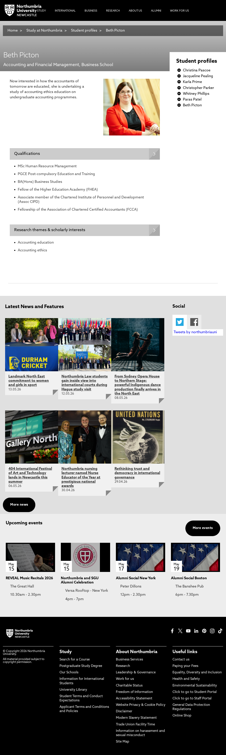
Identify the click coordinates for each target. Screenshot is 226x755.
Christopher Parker (198, 88)
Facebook (194, 322)
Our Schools (68, 672)
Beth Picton (115, 30)
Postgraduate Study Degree (80, 666)
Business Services (129, 659)
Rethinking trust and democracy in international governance (137, 473)
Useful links (184, 652)
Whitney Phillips (196, 94)
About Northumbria (136, 652)
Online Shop (181, 716)
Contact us (180, 659)
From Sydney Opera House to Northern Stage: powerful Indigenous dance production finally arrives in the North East (138, 385)
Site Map (122, 741)
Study (65, 652)
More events (203, 528)
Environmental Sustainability (194, 685)
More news (19, 505)
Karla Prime (192, 82)
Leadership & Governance (136, 672)
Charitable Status (129, 685)
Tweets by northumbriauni (195, 332)
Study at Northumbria (44, 30)
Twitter (180, 322)
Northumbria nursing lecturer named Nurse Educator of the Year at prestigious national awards (80, 477)
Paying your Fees (185, 666)
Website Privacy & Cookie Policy (140, 705)
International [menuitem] (65, 11)
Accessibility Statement (134, 698)
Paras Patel (192, 99)
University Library (73, 690)
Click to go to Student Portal (194, 692)
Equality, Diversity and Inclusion (197, 672)
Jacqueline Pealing (198, 76)
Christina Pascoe (196, 70)
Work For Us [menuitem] (179, 11)
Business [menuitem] (91, 11)
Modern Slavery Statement (136, 718)
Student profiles (84, 30)
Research (123, 666)
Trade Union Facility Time (135, 724)
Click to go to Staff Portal (192, 698)
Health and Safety (186, 679)
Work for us (125, 679)
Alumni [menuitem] (156, 11)
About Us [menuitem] (135, 11)
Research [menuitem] (113, 11)
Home (13, 30)
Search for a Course (74, 659)
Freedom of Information (134, 692)
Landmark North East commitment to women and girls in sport (28, 381)
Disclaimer (124, 711)
